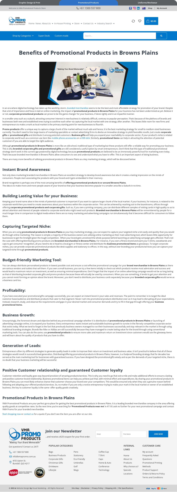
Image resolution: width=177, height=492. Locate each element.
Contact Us (89, 23)
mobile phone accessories (64, 138)
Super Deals (44, 35)
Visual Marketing (39, 488)
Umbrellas (78, 463)
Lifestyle (52, 470)
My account (147, 451)
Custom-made (61, 35)
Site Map (75, 488)
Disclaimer (85, 488)
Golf (75, 466)
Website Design (22, 488)
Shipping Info (110, 488)
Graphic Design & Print (29, 2)
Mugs (76, 470)
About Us (47, 23)
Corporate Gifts (56, 459)
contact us (29, 414)
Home (32, 23)
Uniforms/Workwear (147, 2)
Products (128, 463)
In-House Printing (63, 23)
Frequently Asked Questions (150, 457)
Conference (104, 466)
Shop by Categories (23, 36)
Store (78, 23)
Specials (127, 470)
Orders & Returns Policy (153, 474)
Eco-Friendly (79, 459)
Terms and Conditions (152, 477)
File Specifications (125, 488)
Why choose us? (131, 466)
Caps (101, 459)
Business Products (57, 455)
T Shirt (102, 455)
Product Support (150, 470)
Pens (76, 451)
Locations (128, 473)
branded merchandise (77, 108)
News (38, 23)
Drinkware (53, 466)
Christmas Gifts (56, 463)
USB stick (85, 138)
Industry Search (106, 23)
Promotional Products (88, 2)
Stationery (78, 455)
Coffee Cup (104, 451)
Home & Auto (105, 463)
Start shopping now (11, 414)
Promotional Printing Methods (152, 465)
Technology (104, 470)
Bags (51, 451)
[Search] (161, 36)
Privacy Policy (97, 488)
